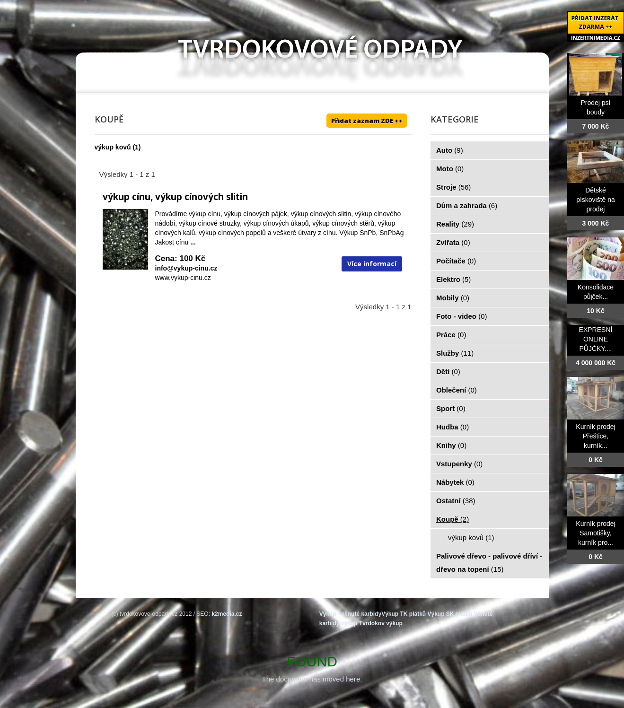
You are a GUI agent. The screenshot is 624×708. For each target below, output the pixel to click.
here (353, 679)
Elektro (453, 279)
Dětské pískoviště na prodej (595, 199)
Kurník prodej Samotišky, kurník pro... (595, 533)
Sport (451, 408)
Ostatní (455, 501)
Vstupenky (459, 464)
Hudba (452, 427)
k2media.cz (226, 614)
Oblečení (456, 390)
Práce (451, 335)
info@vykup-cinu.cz (186, 268)
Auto (449, 150)
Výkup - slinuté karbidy (350, 614)
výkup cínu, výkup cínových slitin (175, 197)
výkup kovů (113, 147)
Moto (450, 169)
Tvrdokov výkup (381, 623)
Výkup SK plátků (449, 614)
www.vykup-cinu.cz (183, 277)
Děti (448, 371)
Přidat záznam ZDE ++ (366, 120)
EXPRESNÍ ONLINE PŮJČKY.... (596, 339)
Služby (455, 353)
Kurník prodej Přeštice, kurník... (595, 436)
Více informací (371, 263)
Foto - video (461, 316)
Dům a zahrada (466, 205)
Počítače (456, 261)
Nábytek (455, 482)
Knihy (451, 445)
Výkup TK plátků (403, 614)
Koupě (452, 519)
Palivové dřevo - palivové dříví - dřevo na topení (489, 562)
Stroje (453, 187)
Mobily (452, 298)
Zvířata (453, 242)
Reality (455, 224)
